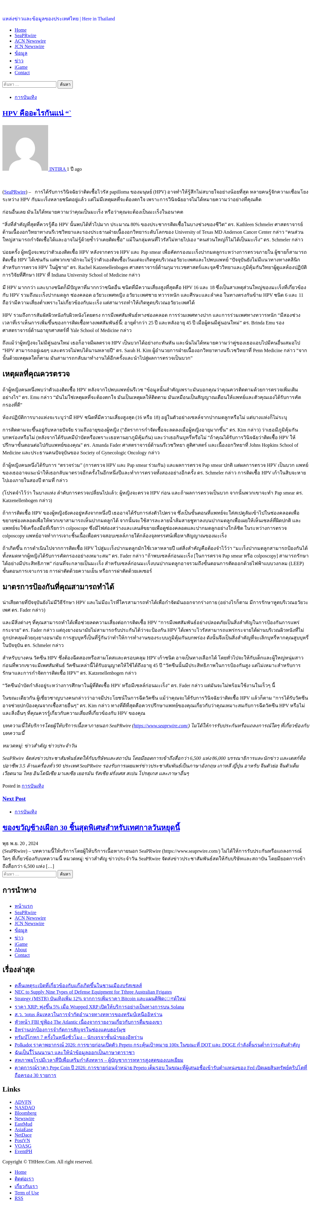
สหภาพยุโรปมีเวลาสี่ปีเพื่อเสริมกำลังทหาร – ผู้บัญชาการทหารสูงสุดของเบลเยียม (99, 1060)
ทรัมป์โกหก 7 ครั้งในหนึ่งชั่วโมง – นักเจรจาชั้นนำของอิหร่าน (79, 1037)
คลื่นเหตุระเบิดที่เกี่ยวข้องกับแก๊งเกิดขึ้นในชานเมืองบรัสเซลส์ (78, 985)
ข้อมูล (21, 53)
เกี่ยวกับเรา (26, 1186)
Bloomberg (26, 1113)
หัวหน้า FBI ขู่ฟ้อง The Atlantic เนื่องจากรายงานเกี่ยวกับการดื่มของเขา (88, 1022)
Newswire (24, 1118)
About (21, 949)
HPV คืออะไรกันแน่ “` (36, 113)
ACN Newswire (30, 41)
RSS (19, 1198)
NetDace (23, 1135)
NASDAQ (25, 1107)
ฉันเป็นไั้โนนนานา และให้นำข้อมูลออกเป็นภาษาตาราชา (75, 1052)
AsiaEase (24, 1129)
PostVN (22, 1140)
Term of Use (27, 1192)
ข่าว (19, 60)
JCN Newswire (29, 46)
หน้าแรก (24, 906)
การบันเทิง (26, 97)
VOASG (23, 1145)
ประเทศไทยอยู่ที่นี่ (21, 6)
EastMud (23, 1124)
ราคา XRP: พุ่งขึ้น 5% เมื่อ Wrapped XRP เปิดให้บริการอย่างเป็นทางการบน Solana (99, 1006)
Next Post (14, 798)
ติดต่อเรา (24, 1178)
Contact (22, 72)
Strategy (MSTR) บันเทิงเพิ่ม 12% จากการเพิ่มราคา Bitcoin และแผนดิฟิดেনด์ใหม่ (100, 998)
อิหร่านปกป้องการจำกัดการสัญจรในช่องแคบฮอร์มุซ (70, 1029)
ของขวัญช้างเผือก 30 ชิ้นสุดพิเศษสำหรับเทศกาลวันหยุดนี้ (91, 828)
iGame (21, 67)
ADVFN (23, 1102)
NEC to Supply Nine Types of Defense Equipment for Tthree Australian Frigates (93, 992)
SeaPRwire (25, 35)
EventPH (23, 1151)
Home (21, 30)
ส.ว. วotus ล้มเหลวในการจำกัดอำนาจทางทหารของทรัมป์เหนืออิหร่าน (88, 1014)
